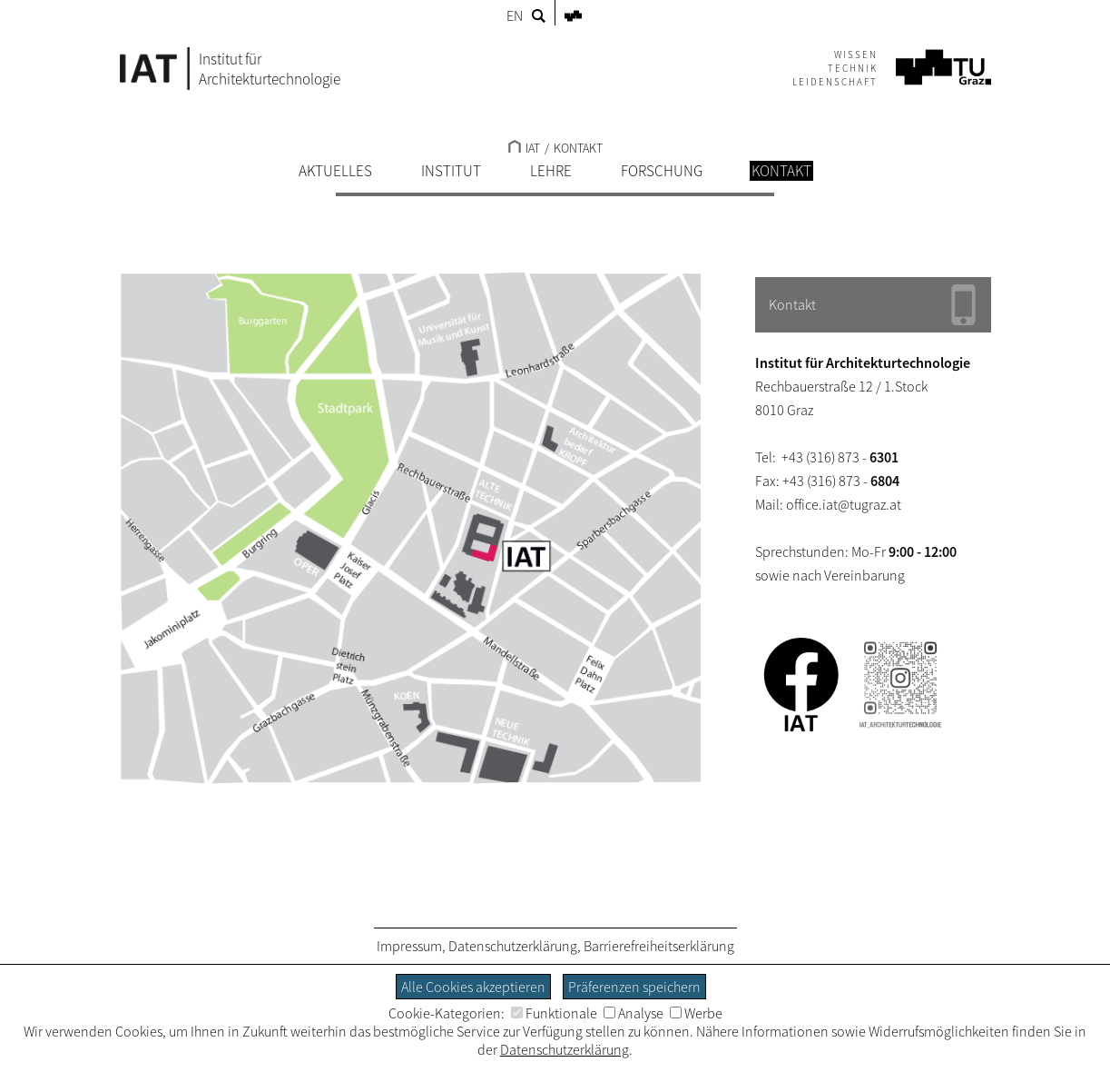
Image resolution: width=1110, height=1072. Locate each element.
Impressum (409, 946)
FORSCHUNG (661, 171)
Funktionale (554, 1013)
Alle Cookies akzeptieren (473, 987)
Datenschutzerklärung (512, 946)
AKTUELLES (335, 171)
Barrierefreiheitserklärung (659, 946)
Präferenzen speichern (634, 987)
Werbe (696, 1013)
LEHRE (551, 171)
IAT (524, 148)
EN (514, 15)
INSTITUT (451, 171)
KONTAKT (578, 148)
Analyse (633, 1013)
